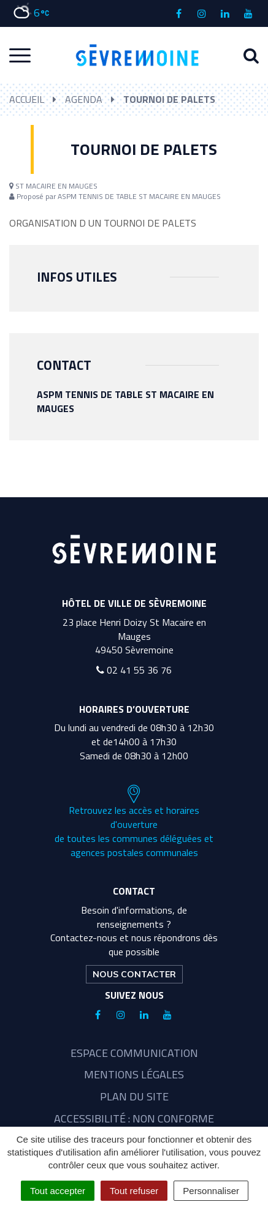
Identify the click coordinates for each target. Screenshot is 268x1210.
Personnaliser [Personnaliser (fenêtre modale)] (211, 1191)
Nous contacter (134, 974)
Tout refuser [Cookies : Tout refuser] (134, 1191)
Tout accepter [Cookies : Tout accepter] (57, 1191)
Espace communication (134, 1053)
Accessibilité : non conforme (134, 1118)
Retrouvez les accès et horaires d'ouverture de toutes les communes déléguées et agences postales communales (134, 821)
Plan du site (134, 1096)
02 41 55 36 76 (134, 670)
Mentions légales (134, 1074)
